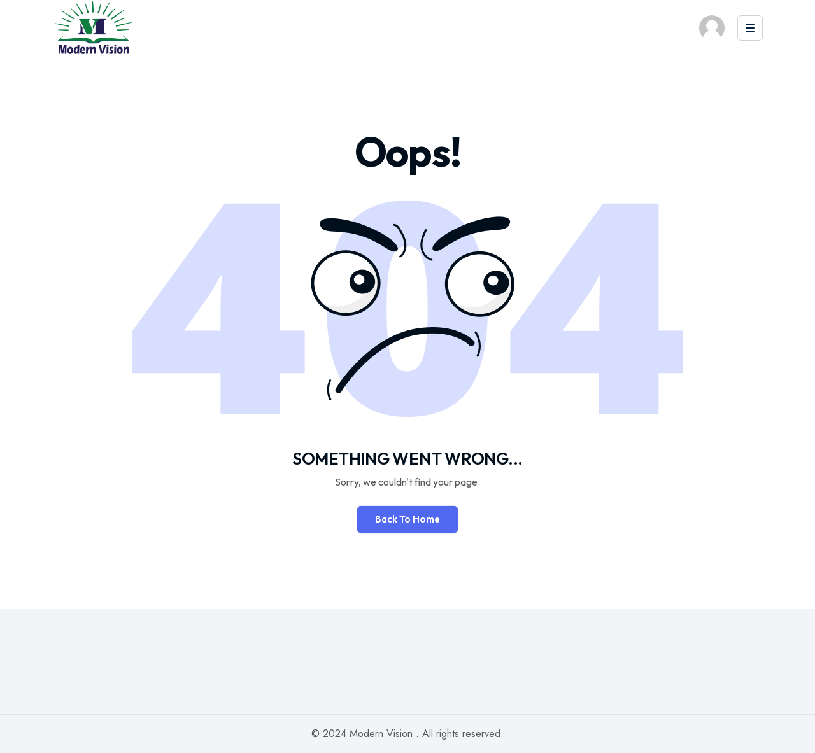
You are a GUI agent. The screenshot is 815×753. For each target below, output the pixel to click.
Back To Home (407, 519)
